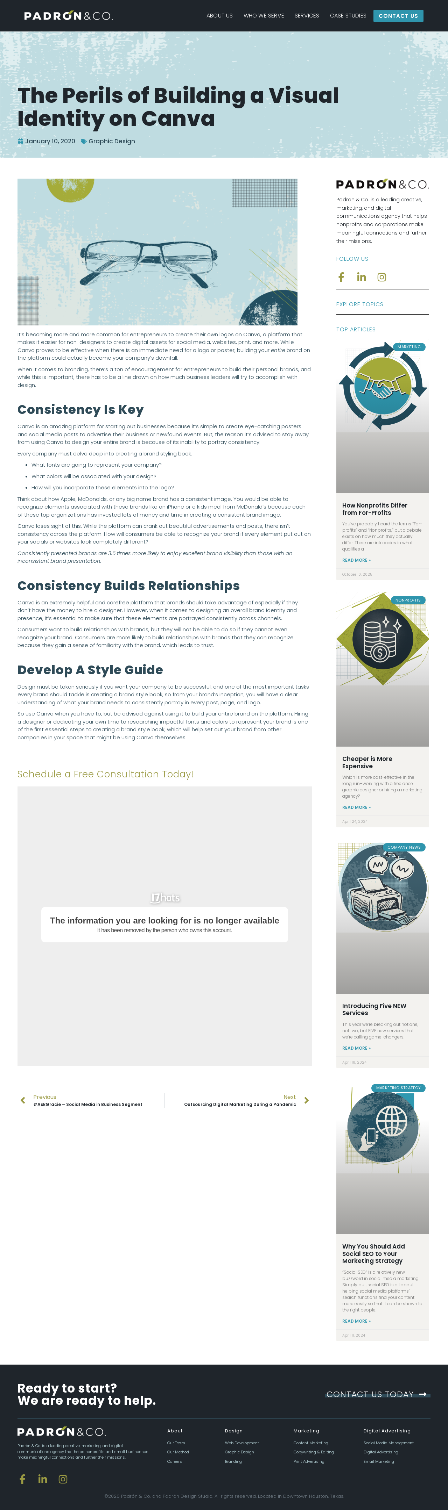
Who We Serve (264, 16)
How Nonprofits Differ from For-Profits (374, 509)
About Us (219, 16)
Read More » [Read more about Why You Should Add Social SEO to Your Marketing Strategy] (356, 1321)
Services (307, 16)
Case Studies (348, 16)
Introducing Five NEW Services (374, 1009)
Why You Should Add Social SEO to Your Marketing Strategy (373, 1253)
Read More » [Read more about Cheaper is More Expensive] (356, 807)
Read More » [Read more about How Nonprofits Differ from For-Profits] (356, 560)
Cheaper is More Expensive (367, 762)
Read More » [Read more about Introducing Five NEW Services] (356, 1048)
